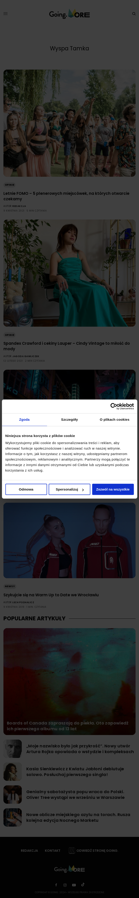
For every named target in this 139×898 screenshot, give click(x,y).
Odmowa (26, 489)
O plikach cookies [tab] (114, 419)
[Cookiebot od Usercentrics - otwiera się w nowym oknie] (114, 406)
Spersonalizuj (70, 489)
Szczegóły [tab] (69, 419)
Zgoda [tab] (24, 419)
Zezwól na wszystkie (113, 489)
